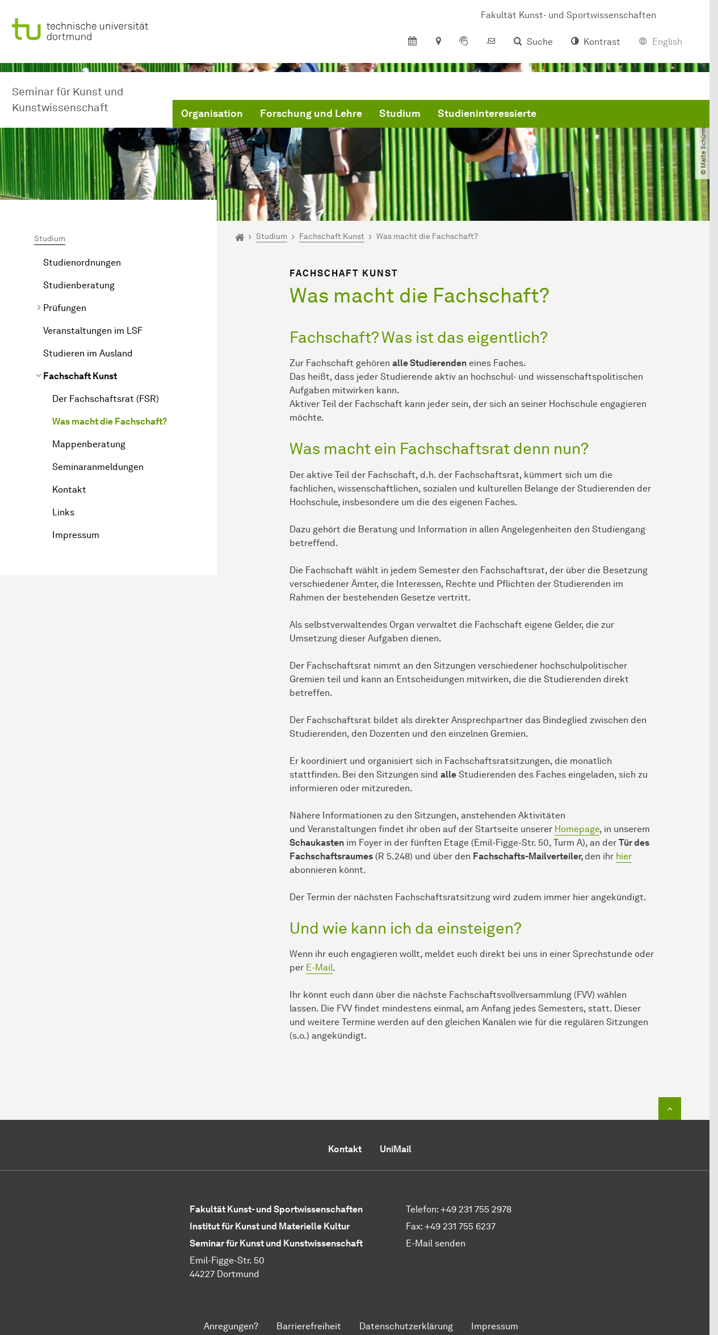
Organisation (212, 113)
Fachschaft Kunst (80, 376)
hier (624, 856)
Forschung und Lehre (311, 113)
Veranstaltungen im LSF (92, 330)
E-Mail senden (435, 1243)
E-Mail (319, 967)
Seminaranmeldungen (98, 466)
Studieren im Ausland (88, 353)
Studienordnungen (82, 262)
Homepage (577, 829)
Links (63, 512)
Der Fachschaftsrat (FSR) (105, 398)
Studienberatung (79, 285)
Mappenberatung (88, 444)
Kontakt (69, 489)
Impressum (75, 535)
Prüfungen (64, 308)
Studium (400, 113)
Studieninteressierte (487, 113)
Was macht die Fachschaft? (109, 421)
